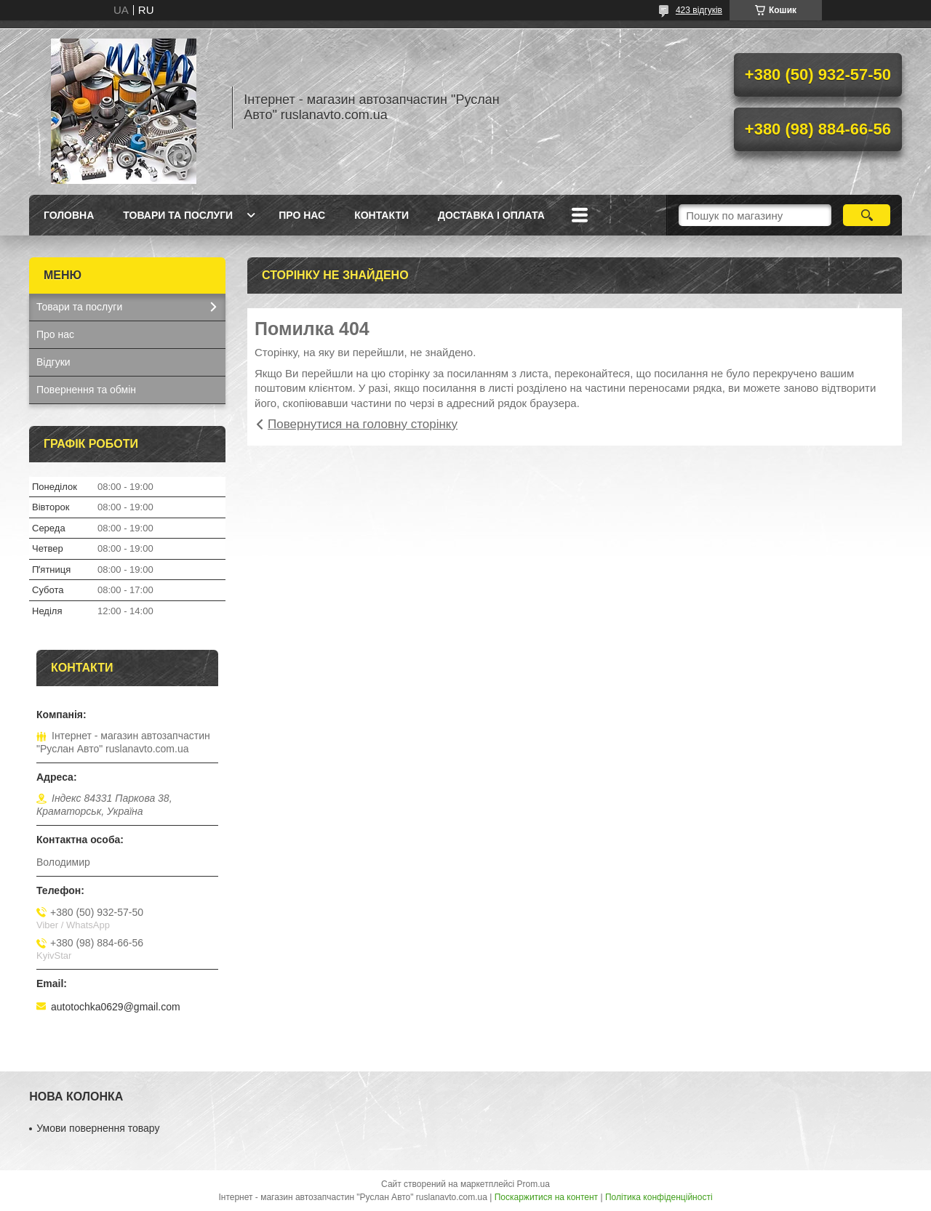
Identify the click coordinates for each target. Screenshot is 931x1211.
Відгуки (53, 362)
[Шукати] (866, 215)
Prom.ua (533, 1184)
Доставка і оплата (491, 215)
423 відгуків (699, 10)
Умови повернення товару (97, 1128)
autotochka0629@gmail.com (115, 1007)
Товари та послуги (178, 215)
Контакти (381, 215)
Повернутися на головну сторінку (362, 424)
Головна (69, 215)
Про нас (302, 215)
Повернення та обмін (86, 389)
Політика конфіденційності (659, 1197)
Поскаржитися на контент (546, 1197)
